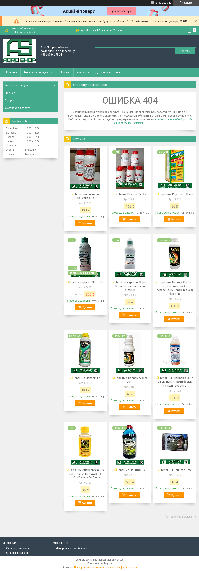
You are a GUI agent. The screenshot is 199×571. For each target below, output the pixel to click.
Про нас (65, 72)
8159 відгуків (163, 2)
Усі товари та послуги (178, 516)
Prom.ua (119, 559)
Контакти (83, 72)
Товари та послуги (36, 72)
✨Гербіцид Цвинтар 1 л (130, 469)
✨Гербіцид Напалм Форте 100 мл (130, 379)
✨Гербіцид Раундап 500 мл (129, 194)
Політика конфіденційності (121, 567)
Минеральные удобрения (71, 548)
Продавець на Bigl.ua (99, 563)
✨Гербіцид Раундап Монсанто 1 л (85, 195)
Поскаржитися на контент (89, 567)
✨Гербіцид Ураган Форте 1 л (85, 282)
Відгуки (9, 100)
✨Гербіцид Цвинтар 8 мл (175, 469)
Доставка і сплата (107, 72)
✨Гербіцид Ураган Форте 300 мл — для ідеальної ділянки (130, 285)
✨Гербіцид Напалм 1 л (85, 377)
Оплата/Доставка (17, 548)
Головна (11, 72)
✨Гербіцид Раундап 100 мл (174, 194)
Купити (87, 223)
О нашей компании (17, 552)
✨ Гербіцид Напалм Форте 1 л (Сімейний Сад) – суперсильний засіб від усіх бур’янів (175, 287)
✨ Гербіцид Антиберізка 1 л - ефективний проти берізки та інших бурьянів (174, 381)
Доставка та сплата (17, 107)
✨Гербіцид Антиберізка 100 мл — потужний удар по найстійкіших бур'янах (85, 473)
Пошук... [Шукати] (185, 50)
